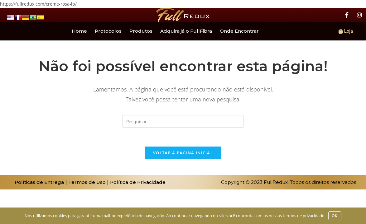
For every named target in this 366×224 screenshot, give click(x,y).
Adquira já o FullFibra (186, 31)
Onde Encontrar (239, 31)
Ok (335, 215)
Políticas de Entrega (39, 182)
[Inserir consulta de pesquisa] (183, 121)
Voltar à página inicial (183, 153)
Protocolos (108, 31)
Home (79, 31)
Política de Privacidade (138, 182)
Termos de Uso (87, 182)
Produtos (140, 31)
